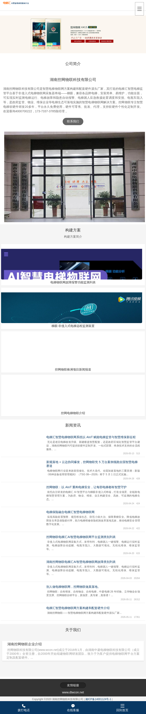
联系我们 (73, 121)
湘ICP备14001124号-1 (98, 699)
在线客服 (73, 707)
